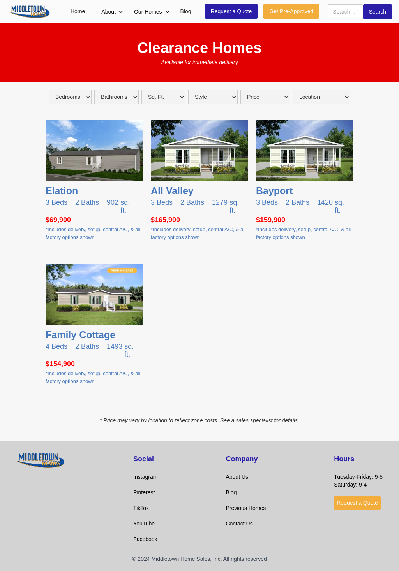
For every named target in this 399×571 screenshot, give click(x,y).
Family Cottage (80, 335)
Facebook (145, 539)
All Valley (172, 191)
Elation (62, 191)
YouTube (144, 523)
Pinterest (144, 492)
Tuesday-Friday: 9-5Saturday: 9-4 (358, 481)
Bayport (274, 191)
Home (78, 11)
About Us (237, 477)
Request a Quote (231, 11)
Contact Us (239, 523)
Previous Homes (246, 508)
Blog (185, 11)
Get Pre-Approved (291, 11)
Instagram (145, 477)
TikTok (141, 508)
